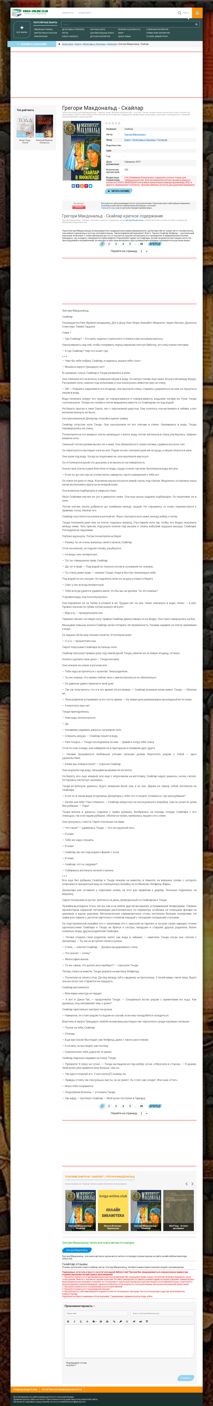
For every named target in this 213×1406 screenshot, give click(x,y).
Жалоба (78, 207)
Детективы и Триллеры (73, 29)
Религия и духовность (129, 29)
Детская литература (100, 36)
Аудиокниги (85, 13)
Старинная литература (157, 29)
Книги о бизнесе (70, 36)
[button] (68, 1321)
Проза (65, 33)
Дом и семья (124, 36)
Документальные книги (102, 33)
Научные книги (97, 29)
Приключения (40, 36)
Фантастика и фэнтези (45, 33)
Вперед (155, 243)
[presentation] (113, 1367)
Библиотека (68, 13)
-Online (33, 13)
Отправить (185, 1378)
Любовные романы (43, 29)
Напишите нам (107, 208)
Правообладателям (25, 1389)
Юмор (121, 33)
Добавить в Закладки (31, 44)
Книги (127, 140)
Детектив (162, 140)
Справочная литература (158, 33)
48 (141, 243)
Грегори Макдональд (135, 134)
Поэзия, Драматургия (157, 36)
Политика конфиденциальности (62, 1389)
